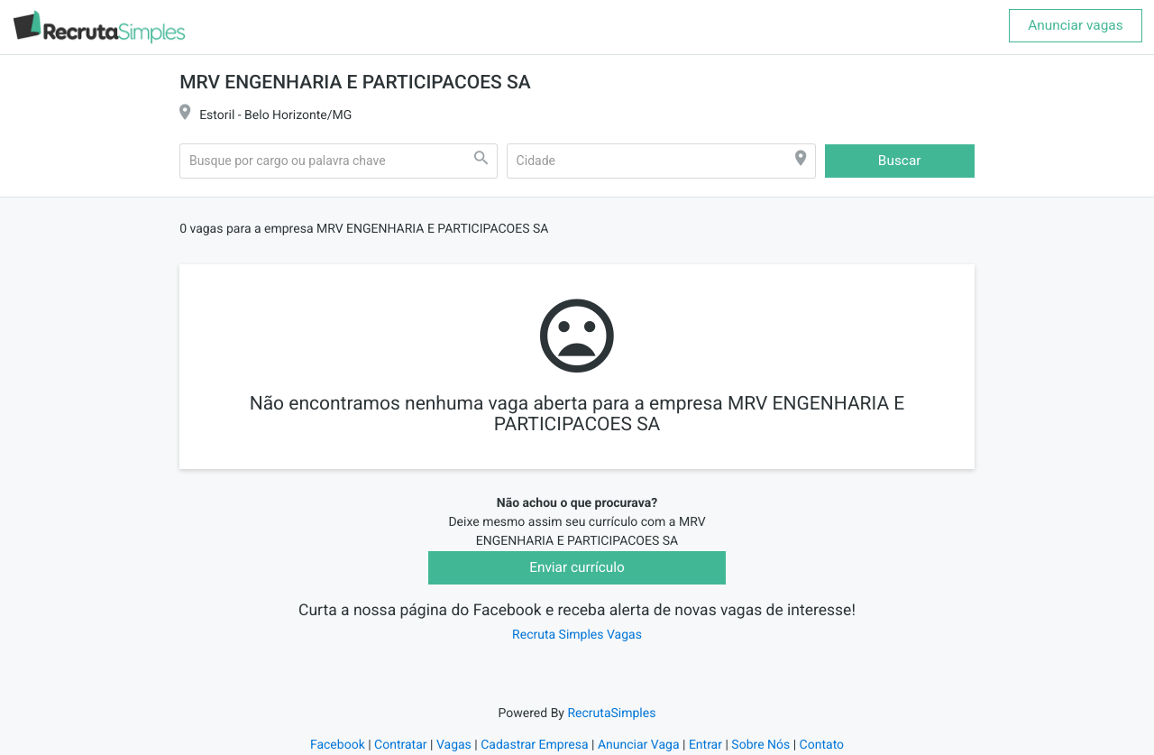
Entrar (705, 745)
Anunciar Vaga (639, 745)
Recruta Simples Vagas (577, 635)
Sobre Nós (760, 745)
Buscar (899, 160)
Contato (822, 745)
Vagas (454, 745)
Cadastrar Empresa (534, 745)
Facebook (337, 745)
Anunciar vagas (1075, 25)
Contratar (400, 745)
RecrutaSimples (611, 713)
